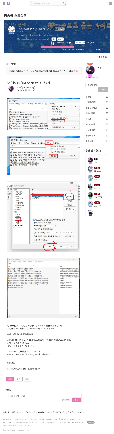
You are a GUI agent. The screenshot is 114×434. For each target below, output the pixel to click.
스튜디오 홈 (102, 57)
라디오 (103, 89)
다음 (27, 379)
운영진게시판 (97, 107)
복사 (53, 39)
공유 (60, 39)
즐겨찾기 (60, 29)
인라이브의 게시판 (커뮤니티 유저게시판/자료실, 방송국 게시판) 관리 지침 (43, 71)
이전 (18, 379)
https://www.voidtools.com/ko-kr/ (23, 368)
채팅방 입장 (92, 85)
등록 (76, 399)
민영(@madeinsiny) (26, 87)
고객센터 (91, 422)
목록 (10, 379)
